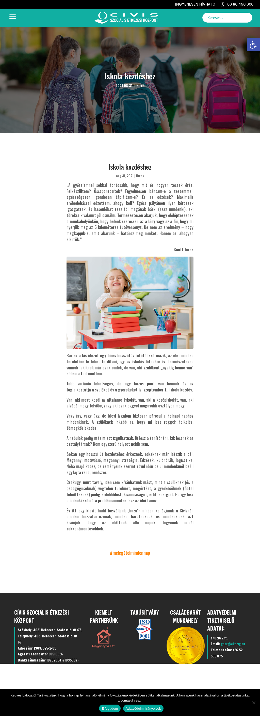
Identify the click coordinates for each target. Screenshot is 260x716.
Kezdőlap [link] (63, 679)
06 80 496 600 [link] (236, 4)
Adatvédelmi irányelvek (143, 708)
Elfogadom (110, 708)
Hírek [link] (140, 85)
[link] (253, 44)
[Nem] (253, 702)
